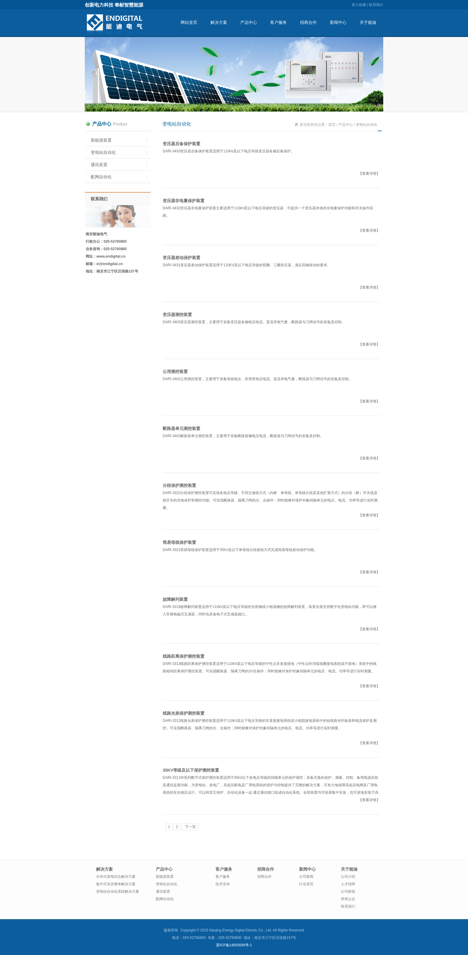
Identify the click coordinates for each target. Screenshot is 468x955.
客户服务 (278, 22)
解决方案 (218, 22)
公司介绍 (348, 876)
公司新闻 (306, 876)
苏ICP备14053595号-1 (234, 945)
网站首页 (189, 22)
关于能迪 (368, 22)
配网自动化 (101, 176)
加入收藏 (359, 5)
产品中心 (248, 22)
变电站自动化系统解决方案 (117, 891)
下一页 (189, 827)
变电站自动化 (103, 152)
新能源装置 (101, 140)
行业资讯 (306, 884)
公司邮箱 (348, 891)
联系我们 (376, 5)
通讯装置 (99, 164)
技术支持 (222, 884)
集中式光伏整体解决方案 (116, 884)
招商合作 (308, 22)
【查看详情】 (369, 173)
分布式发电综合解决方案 (116, 876)
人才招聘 (348, 884)
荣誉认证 (348, 899)
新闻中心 (338, 22)
